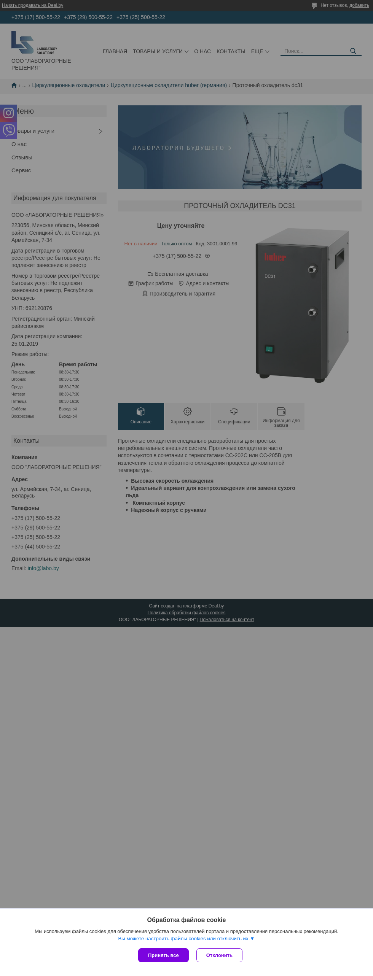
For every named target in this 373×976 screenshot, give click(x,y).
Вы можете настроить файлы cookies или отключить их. (184, 938)
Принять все (163, 955)
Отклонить (219, 955)
